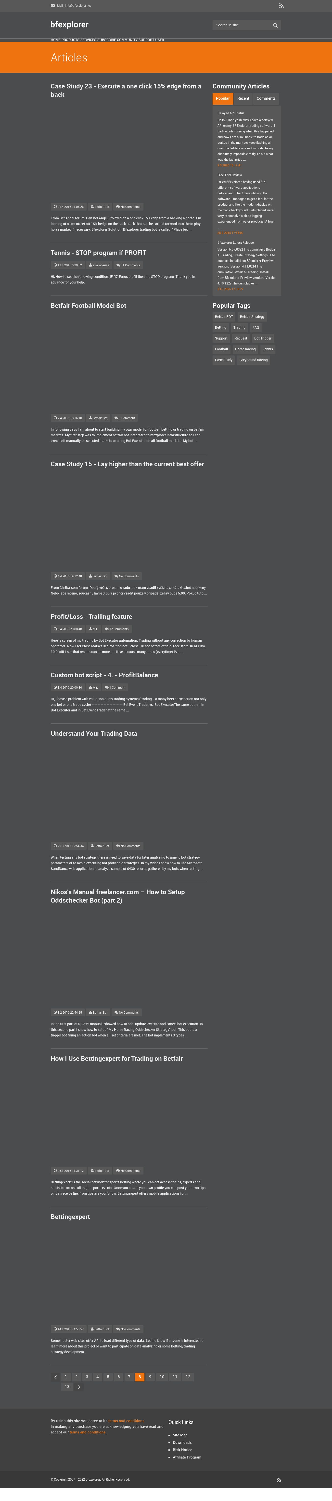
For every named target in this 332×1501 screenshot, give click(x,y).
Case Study (223, 373)
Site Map (180, 1448)
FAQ (256, 340)
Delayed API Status (230, 126)
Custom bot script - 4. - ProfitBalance (104, 688)
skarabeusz (99, 278)
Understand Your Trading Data (94, 747)
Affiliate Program (187, 1471)
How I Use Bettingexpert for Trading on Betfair (117, 1072)
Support (211, 47)
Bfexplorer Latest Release (235, 255)
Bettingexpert (70, 1230)
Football (221, 362)
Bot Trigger (262, 351)
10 (162, 1390)
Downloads (182, 1456)
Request (241, 351)
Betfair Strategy (252, 330)
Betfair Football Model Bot (88, 319)
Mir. (93, 642)
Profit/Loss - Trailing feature (91, 630)
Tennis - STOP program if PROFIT (98, 266)
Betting (220, 340)
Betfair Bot (100, 220)
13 (67, 1400)
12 (188, 1390)
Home (61, 47)
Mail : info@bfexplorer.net (71, 5)
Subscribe (147, 47)
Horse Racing (245, 362)
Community (180, 47)
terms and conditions (126, 1434)
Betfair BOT (224, 330)
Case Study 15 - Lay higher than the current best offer (127, 477)
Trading (239, 340)
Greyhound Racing (254, 373)
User (236, 47)
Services (117, 47)
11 (175, 1390)
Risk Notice (182, 1463)
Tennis (268, 362)
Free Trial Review (229, 188)
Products (87, 47)
